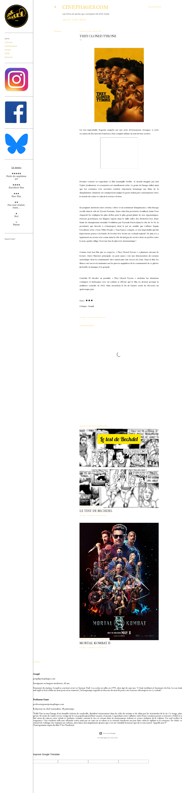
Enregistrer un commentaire (96, 515)
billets (66, 20)
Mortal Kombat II (95, 643)
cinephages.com (85, 7)
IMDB (7, 53)
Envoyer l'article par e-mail (96, 317)
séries (81, 20)
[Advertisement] (119, 403)
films (74, 20)
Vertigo (8, 50)
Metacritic (9, 57)
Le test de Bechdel (96, 511)
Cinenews (9, 42)
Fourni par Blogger (107, 733)
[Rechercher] (155, 7)
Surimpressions (11, 46)
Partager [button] (57, 31)
